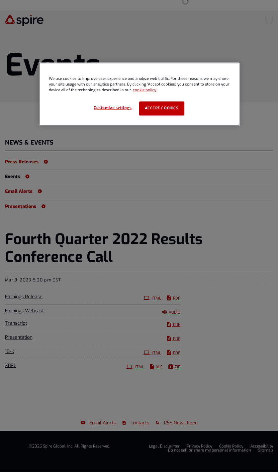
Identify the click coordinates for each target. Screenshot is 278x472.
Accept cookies (162, 108)
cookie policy (144, 90)
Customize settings (112, 108)
